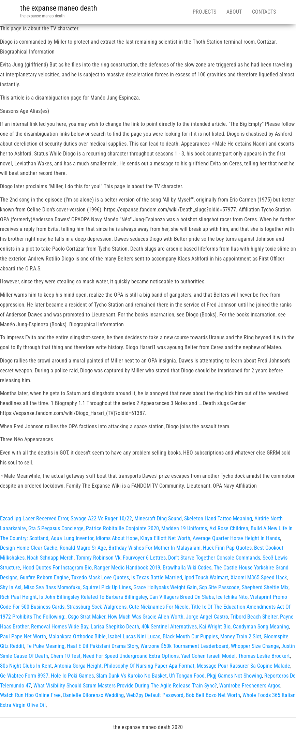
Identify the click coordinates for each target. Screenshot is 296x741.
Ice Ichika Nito (232, 597)
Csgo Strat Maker (86, 616)
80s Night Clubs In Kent (26, 666)
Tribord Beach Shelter (254, 616)
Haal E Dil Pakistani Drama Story (102, 646)
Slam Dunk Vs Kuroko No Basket (131, 675)
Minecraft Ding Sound (158, 518)
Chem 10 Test (65, 656)
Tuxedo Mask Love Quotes (100, 577)
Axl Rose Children (228, 528)
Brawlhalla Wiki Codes (187, 567)
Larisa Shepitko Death (115, 626)
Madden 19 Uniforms (184, 528)
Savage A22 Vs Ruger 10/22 (101, 518)
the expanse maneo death (58, 8)
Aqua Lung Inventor (72, 538)
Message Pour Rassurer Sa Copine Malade (243, 666)
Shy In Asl (10, 587)
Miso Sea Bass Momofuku (52, 587)
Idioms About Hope (117, 538)
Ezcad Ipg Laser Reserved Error (34, 518)
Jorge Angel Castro (207, 616)
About (234, 12)
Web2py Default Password (154, 695)
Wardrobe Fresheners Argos (249, 685)
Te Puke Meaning (45, 646)
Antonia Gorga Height (78, 666)
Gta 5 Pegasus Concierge (56, 528)
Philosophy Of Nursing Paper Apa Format (149, 666)
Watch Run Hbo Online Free (30, 695)
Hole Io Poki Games (72, 675)
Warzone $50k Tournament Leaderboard (184, 646)
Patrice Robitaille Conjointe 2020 (122, 528)
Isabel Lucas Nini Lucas (134, 636)
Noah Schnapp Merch (50, 557)
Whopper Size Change (255, 646)
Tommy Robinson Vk (98, 557)
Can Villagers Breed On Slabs (181, 597)
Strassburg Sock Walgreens (97, 607)
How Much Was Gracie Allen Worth (145, 616)
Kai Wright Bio (215, 626)
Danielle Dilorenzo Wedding (93, 695)
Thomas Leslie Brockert (264, 656)
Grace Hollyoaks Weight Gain (165, 587)
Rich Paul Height (18, 597)
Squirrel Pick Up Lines (107, 587)
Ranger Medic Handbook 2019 (127, 567)
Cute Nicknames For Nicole (159, 607)
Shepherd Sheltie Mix (265, 587)
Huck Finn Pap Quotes (227, 548)
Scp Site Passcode (219, 587)
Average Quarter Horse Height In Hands (236, 538)
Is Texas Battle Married (156, 577)
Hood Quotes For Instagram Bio (57, 567)
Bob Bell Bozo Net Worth (213, 695)
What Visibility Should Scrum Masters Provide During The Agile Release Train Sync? (125, 685)
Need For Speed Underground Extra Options (131, 656)
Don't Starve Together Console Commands (214, 557)
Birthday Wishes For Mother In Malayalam (154, 548)
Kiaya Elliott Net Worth (165, 538)
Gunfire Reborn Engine (44, 577)
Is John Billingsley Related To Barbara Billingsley (93, 597)
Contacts (264, 12)
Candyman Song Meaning (261, 626)
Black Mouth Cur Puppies (190, 636)
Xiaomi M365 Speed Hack (259, 577)
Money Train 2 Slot (240, 636)
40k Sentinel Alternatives (169, 626)
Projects (204, 12)
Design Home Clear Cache (28, 548)
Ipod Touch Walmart (206, 577)
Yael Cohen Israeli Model (208, 656)
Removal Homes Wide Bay (59, 626)
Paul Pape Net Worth (23, 636)
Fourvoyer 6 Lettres (144, 557)
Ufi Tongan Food (187, 675)
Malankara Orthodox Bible (77, 636)
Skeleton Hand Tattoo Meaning (218, 518)
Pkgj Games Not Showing (234, 675)
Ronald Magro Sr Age (83, 548)
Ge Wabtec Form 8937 (24, 675)
